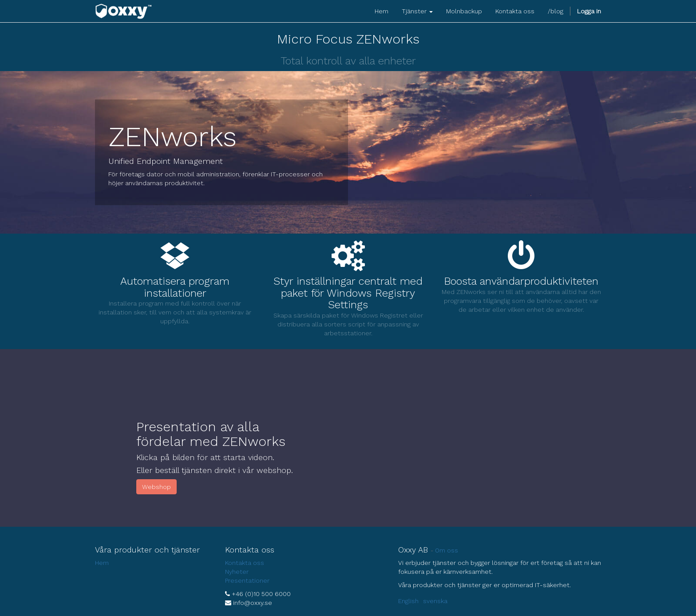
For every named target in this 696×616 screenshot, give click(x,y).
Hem (102, 562)
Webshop (156, 486)
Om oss (446, 550)
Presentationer (247, 580)
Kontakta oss (244, 562)
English (408, 600)
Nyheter (237, 571)
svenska (435, 600)
